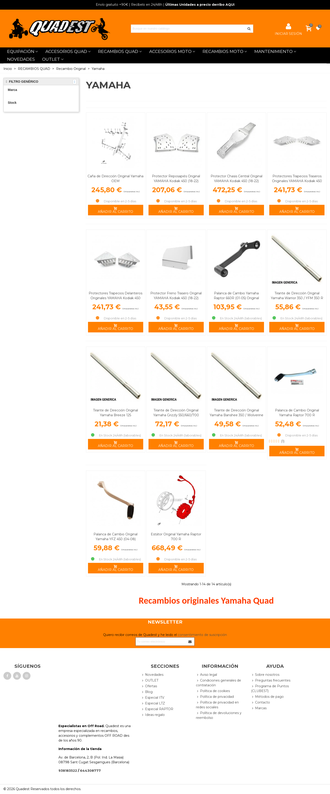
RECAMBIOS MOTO (223, 51)
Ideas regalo (153, 714)
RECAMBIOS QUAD (118, 51)
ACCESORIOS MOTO (170, 51)
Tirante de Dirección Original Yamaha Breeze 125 (115, 412)
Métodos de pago (267, 696)
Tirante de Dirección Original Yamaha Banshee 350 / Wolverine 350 (236, 415)
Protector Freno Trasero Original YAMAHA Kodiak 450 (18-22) (176, 295)
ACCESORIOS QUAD (66, 51)
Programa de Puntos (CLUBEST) (270, 688)
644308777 (90, 771)
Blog (147, 692)
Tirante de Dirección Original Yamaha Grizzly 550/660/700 (176, 412)
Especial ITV (152, 697)
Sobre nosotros (265, 674)
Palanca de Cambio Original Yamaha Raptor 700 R (297, 412)
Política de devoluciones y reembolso (219, 715)
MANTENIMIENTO (273, 51)
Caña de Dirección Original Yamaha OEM (115, 178)
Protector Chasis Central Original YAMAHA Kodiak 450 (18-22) (236, 178)
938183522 (67, 771)
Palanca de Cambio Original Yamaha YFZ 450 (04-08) (116, 536)
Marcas (259, 708)
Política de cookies (213, 691)
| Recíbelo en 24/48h (129, 5)
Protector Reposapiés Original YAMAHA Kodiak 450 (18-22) (176, 178)
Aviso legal (206, 674)
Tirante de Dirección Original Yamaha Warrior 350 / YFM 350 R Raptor (297, 298)
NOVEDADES (21, 59)
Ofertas (149, 686)
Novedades (152, 674)
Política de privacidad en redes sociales (217, 704)
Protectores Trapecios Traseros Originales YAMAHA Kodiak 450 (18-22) (297, 181)
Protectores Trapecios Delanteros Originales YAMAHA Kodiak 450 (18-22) (115, 298)
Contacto (260, 702)
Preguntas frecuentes (270, 680)
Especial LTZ (153, 703)
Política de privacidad (215, 696)
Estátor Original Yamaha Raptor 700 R (176, 536)
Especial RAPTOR (157, 709)
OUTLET (51, 59)
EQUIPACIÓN (20, 51)
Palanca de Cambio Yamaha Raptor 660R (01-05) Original (236, 295)
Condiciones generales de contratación (218, 682)
